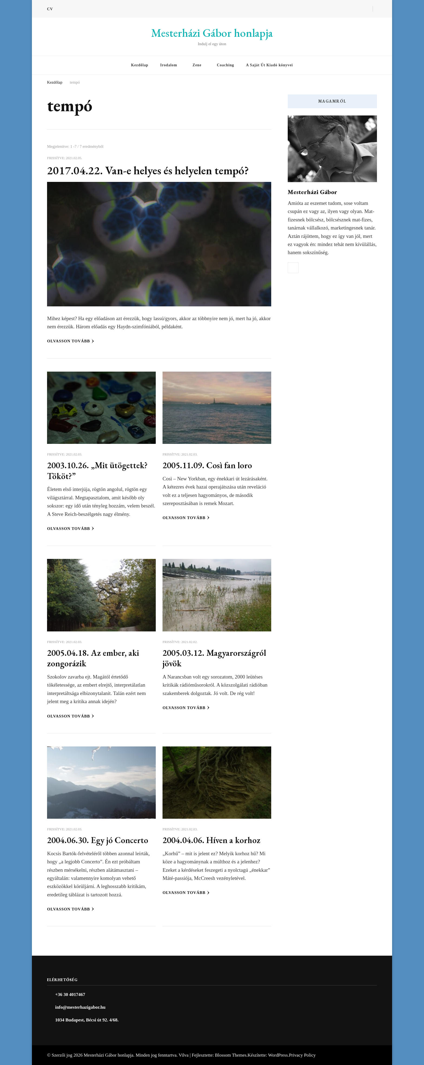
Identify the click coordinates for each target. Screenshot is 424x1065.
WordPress (278, 1055)
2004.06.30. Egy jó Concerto (97, 840)
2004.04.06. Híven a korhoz (211, 840)
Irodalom (168, 65)
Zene (197, 65)
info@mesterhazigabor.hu (80, 1007)
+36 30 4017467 (70, 994)
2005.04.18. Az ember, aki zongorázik (93, 658)
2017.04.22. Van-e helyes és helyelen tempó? (148, 170)
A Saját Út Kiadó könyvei (269, 65)
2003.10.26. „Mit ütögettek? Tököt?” (97, 470)
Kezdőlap (139, 65)
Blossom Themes (230, 1055)
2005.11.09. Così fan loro (207, 465)
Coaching (225, 65)
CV (50, 9)
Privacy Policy (302, 1055)
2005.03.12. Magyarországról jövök (214, 658)
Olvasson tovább (70, 341)
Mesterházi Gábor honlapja (212, 32)
